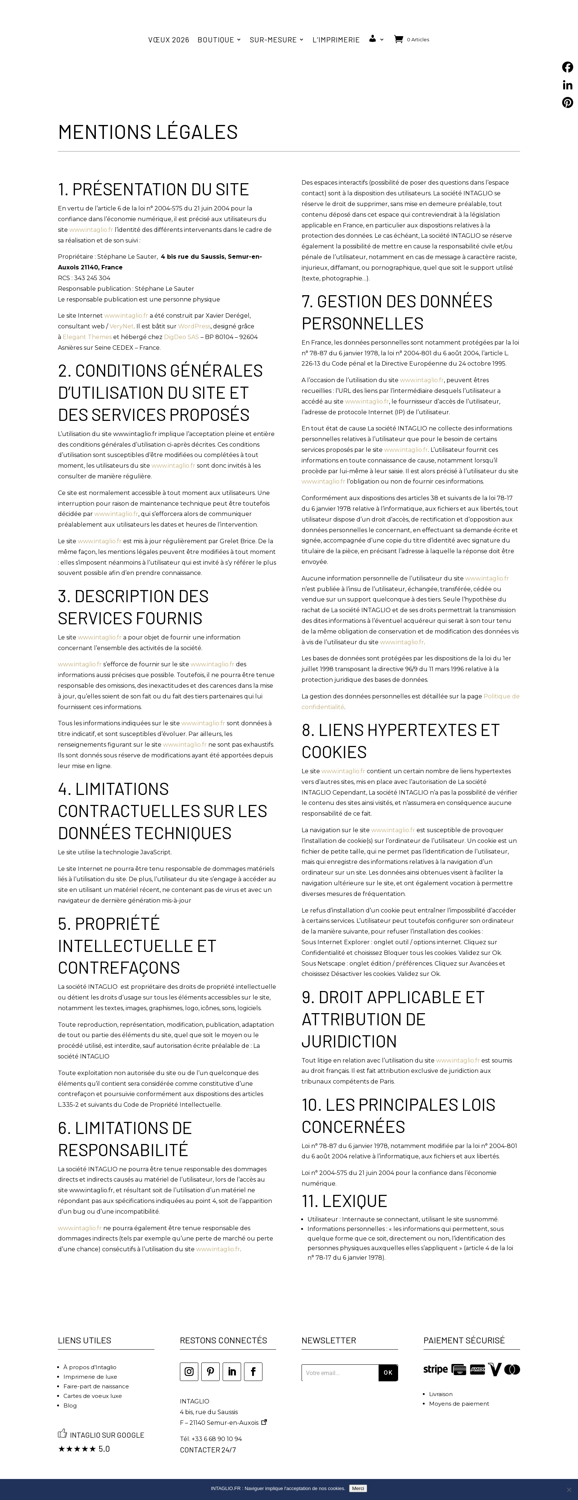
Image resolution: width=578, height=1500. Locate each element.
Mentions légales (248, 1468)
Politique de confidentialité (355, 1468)
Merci (358, 1488)
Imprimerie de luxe (90, 1358)
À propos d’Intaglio (89, 1348)
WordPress (194, 308)
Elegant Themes (87, 318)
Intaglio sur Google (107, 1416)
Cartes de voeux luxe (92, 1377)
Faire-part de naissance (96, 1367)
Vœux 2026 (168, 39)
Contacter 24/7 (208, 1431)
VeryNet (121, 308)
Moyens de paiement (459, 1385)
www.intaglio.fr (92, 211)
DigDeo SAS (181, 318)
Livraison (441, 1375)
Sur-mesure (273, 39)
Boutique (216, 39)
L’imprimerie (336, 39)
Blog (70, 1387)
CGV (293, 1468)
